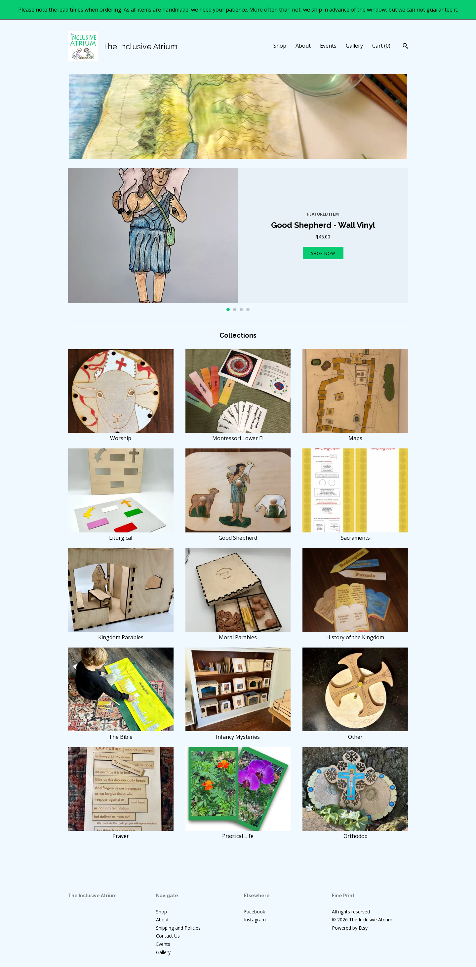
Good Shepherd (238, 534)
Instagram (255, 919)
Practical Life (238, 832)
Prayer (121, 832)
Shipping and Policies (178, 928)
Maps (355, 434)
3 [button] (241, 309)
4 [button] (248, 309)
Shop (279, 45)
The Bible (121, 733)
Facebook (254, 911)
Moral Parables (238, 633)
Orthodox (355, 832)
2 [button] (234, 309)
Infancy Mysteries (238, 733)
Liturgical (121, 534)
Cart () (381, 45)
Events (328, 45)
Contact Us (168, 936)
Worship (121, 434)
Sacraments (355, 534)
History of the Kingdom (355, 633)
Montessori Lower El (238, 434)
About (303, 45)
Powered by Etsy (350, 928)
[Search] (405, 46)
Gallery (354, 45)
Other (355, 733)
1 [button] (228, 309)
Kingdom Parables (121, 633)
